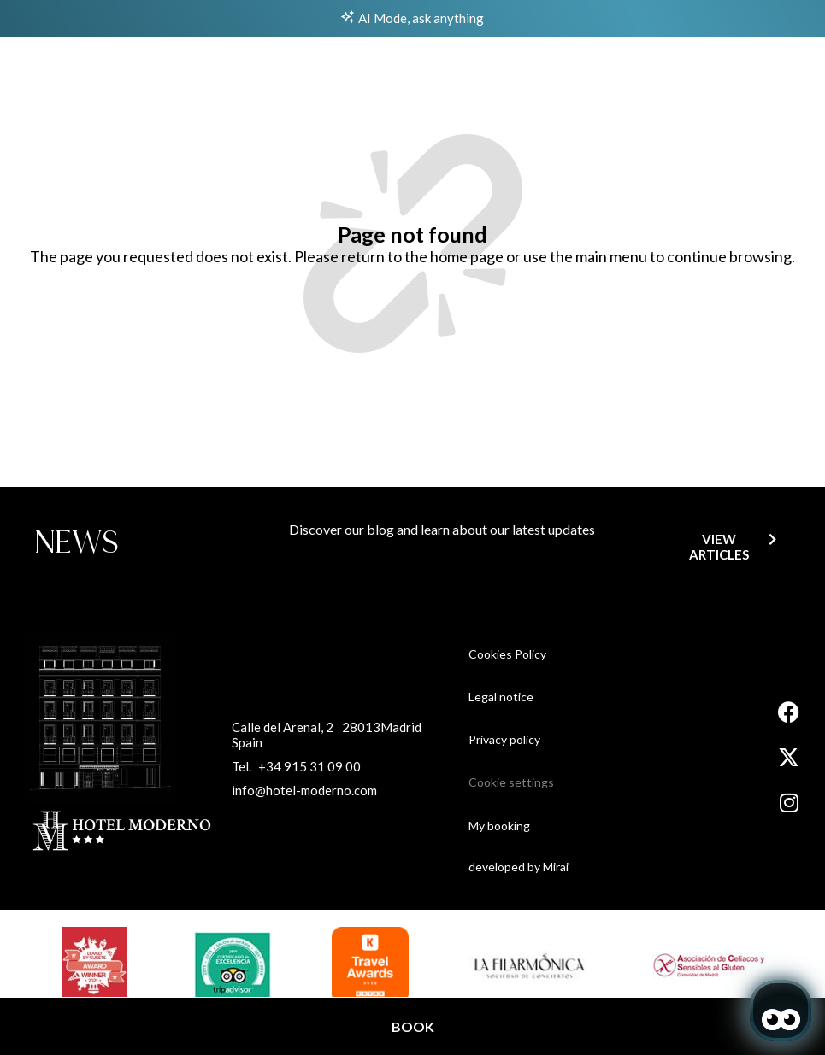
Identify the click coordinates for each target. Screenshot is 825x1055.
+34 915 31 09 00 (309, 766)
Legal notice (500, 696)
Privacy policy (504, 739)
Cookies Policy (507, 654)
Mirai (556, 866)
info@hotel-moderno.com (304, 790)
